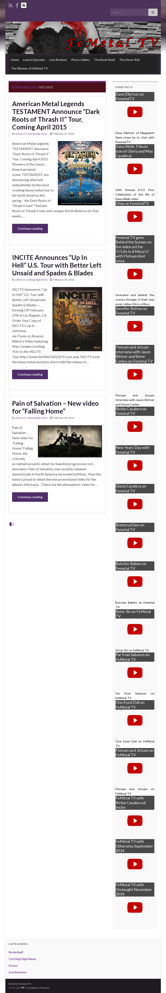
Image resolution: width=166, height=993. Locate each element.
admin (19, 133)
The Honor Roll (129, 60)
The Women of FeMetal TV (29, 68)
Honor (13, 965)
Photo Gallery (80, 60)
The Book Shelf (104, 60)
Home (15, 60)
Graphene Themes (38, 987)
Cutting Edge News (37, 133)
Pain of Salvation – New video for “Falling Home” (55, 407)
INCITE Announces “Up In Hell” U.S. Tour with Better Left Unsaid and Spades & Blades (56, 265)
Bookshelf (16, 952)
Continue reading (30, 228)
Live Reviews (58, 60)
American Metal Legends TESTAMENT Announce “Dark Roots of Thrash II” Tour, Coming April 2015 (56, 115)
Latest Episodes (34, 60)
